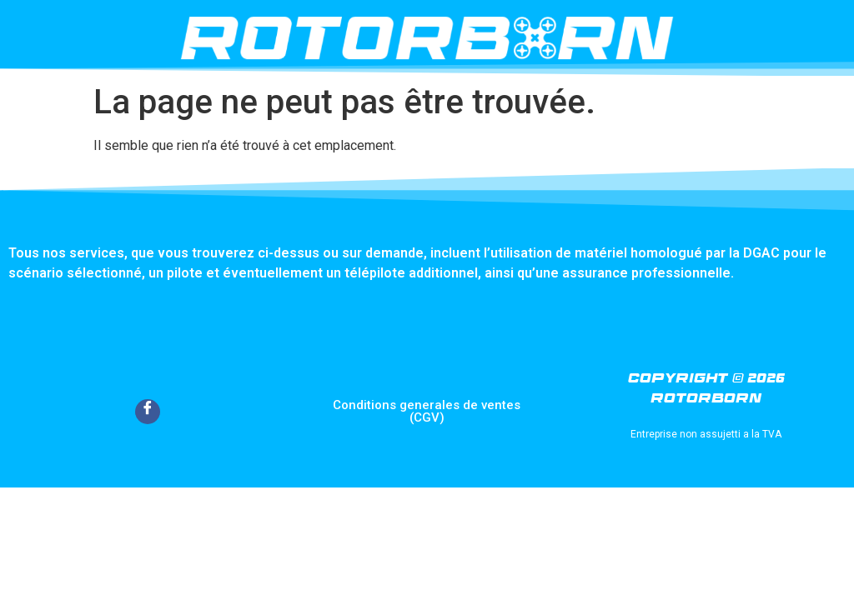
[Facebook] (147, 411)
